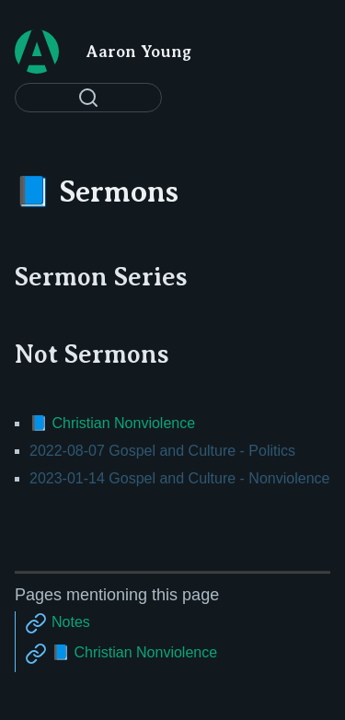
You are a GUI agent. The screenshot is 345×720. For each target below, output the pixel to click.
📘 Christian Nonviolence (112, 423)
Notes (71, 622)
